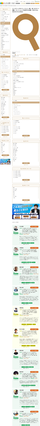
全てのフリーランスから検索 (33, 54)
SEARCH (14, 52)
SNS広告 (4, 84)
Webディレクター (4, 58)
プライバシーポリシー (28, 1)
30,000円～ (4, 132)
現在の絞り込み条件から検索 (21, 54)
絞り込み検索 (5, 89)
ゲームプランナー (4, 64)
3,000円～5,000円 (5, 127)
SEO (15, 123)
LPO (3, 87)
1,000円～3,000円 (5, 126)
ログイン (37, 3)
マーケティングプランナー (5, 68)
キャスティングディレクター (5, 59)
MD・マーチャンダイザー (5, 65)
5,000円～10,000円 (6, 129)
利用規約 (24, 1)
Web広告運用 (3, 61)
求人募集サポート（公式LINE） (17, 1)
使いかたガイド (18, 3)
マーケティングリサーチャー (17, 112)
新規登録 (33, 3)
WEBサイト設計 (5, 76)
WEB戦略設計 (5, 74)
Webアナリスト (4, 62)
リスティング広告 (5, 81)
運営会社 (21, 1)
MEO (3, 79)
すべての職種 (3, 54)
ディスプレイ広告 (5, 82)
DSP (3, 85)
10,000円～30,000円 (18, 175)
